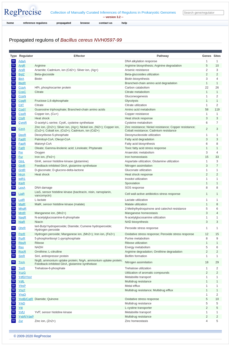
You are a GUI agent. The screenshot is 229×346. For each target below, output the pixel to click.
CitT (21, 105)
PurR (22, 238)
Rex (21, 247)
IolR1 (22, 179)
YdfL (22, 281)
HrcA (22, 174)
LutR (22, 200)
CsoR (22, 114)
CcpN (22, 96)
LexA (22, 187)
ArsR (22, 70)
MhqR (22, 208)
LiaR (22, 194)
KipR (22, 183)
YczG (22, 272)
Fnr (21, 152)
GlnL (22, 161)
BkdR (22, 83)
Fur (21, 157)
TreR (22, 268)
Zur (21, 321)
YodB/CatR (26, 299)
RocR (22, 251)
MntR (22, 213)
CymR (23, 122)
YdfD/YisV (25, 277)
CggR (22, 100)
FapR (22, 143)
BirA (21, 78)
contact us (105, 22)
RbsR (22, 243)
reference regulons (35, 22)
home (10, 22)
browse (85, 22)
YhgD (22, 294)
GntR (22, 170)
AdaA (22, 61)
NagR (22, 217)
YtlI (21, 307)
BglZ (22, 74)
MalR (22, 204)
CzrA (22, 129)
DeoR (22, 135)
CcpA (22, 87)
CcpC (22, 92)
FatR (22, 148)
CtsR (22, 118)
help (124, 22)
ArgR (22, 65)
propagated (63, 22)
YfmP (22, 286)
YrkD (22, 303)
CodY (22, 109)
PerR (22, 234)
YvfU (22, 312)
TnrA (22, 262)
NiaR (22, 222)
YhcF (22, 290)
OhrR (22, 228)
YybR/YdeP (26, 316)
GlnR (22, 165)
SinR (22, 256)
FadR (22, 139)
